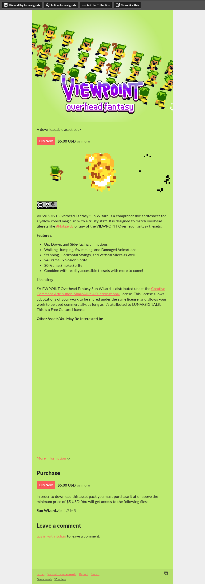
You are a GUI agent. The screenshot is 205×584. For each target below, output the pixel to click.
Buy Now (46, 141)
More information (53, 458)
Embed (95, 574)
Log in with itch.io (51, 536)
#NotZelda (65, 226)
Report (83, 574)
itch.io (40, 574)
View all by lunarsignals (61, 574)
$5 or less (60, 579)
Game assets (44, 579)
